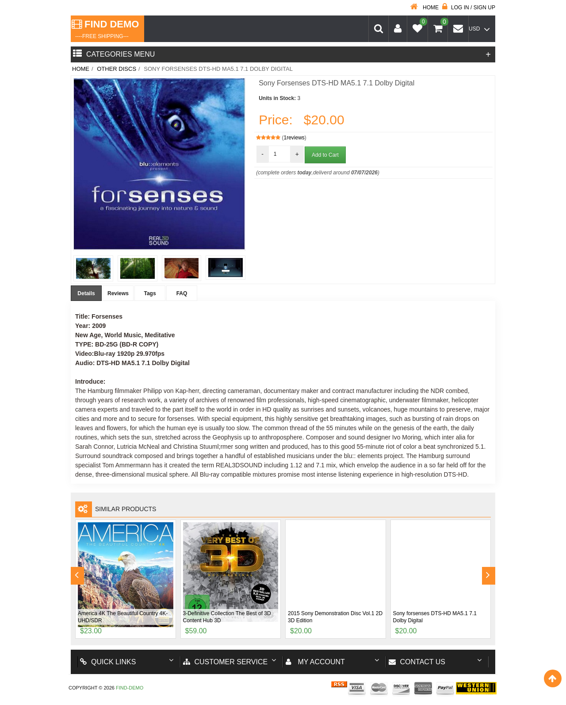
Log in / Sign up (468, 7)
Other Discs (116, 68)
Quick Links (108, 662)
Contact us (417, 662)
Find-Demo (129, 687)
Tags (150, 293)
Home (424, 7)
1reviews (294, 138)
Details (86, 293)
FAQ (181, 293)
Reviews (118, 293)
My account (315, 662)
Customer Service (225, 662)
